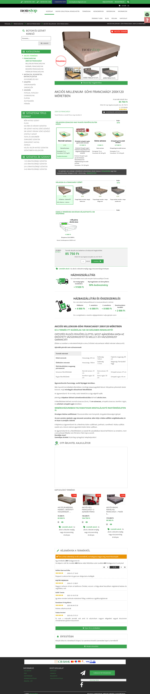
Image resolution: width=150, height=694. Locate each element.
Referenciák (110, 11)
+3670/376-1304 (44, 2)
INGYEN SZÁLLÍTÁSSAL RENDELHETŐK (67, 11)
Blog (107, 18)
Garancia (53, 673)
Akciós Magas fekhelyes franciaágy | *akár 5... (114, 510)
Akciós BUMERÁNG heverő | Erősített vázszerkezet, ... (65, 509)
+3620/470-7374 (60, 2)
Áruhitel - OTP (28, 681)
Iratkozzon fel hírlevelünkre (102, 673)
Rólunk (114, 18)
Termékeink (86, 11)
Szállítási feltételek (56, 678)
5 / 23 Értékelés (123, 107)
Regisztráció (119, 2)
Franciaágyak (19, 24)
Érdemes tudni (97, 18)
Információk (122, 11)
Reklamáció (53, 676)
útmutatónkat (106, 171)
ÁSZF (25, 673)
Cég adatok (27, 671)
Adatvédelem (28, 676)
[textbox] (36, 38)
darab (88, 261)
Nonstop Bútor (94, 680)
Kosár (124, 6)
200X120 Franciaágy (33, 24)
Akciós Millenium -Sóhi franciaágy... (56, 24)
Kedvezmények (98, 11)
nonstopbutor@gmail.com (77, 2)
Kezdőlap (49, 11)
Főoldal (8, 24)
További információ (62, 156)
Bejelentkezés (108, 2)
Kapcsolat (123, 18)
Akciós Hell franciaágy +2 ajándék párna (88, 509)
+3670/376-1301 (28, 2)
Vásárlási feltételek (30, 678)
